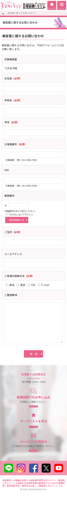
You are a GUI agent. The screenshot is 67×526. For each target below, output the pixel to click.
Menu (61, 5)
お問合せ (33, 467)
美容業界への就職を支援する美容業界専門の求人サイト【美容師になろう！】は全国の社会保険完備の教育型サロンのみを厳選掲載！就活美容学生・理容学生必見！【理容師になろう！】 (34, 502)
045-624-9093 (36, 380)
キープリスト (51, 5)
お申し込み (33, 413)
